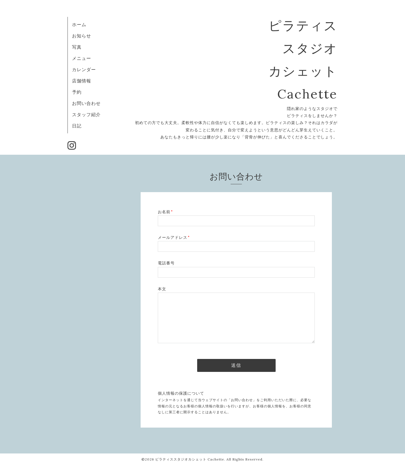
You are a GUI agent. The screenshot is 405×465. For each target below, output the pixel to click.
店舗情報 (81, 81)
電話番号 (166, 263)
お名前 (165, 211)
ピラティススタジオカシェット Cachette (189, 459)
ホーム (79, 24)
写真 (77, 47)
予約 (77, 92)
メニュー (81, 58)
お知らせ (81, 36)
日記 (77, 126)
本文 (162, 288)
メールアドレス (174, 237)
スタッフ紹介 (86, 114)
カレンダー (84, 69)
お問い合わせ (86, 103)
